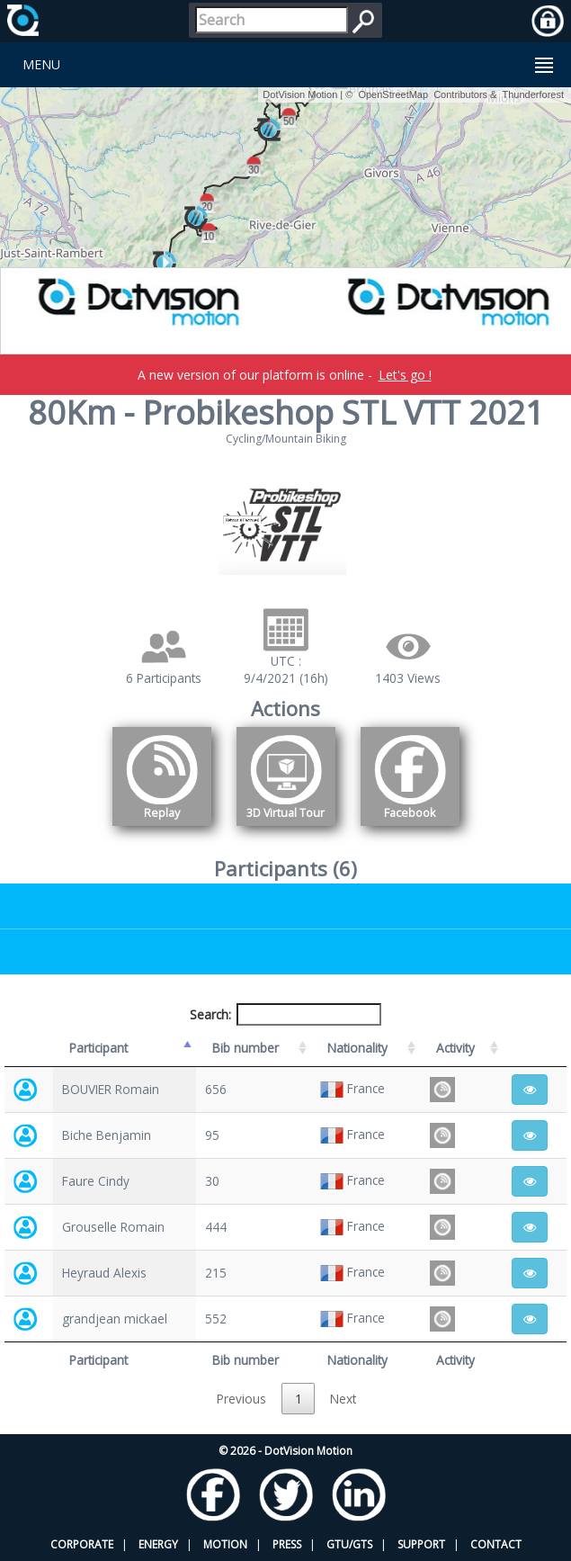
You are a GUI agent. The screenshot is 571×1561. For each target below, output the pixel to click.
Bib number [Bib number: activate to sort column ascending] (245, 1047)
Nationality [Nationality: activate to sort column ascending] (357, 1047)
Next (343, 1398)
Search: (286, 1014)
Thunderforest (533, 94)
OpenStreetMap (393, 94)
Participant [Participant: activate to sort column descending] (98, 1047)
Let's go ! (405, 374)
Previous (241, 1398)
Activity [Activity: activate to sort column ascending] (455, 1047)
